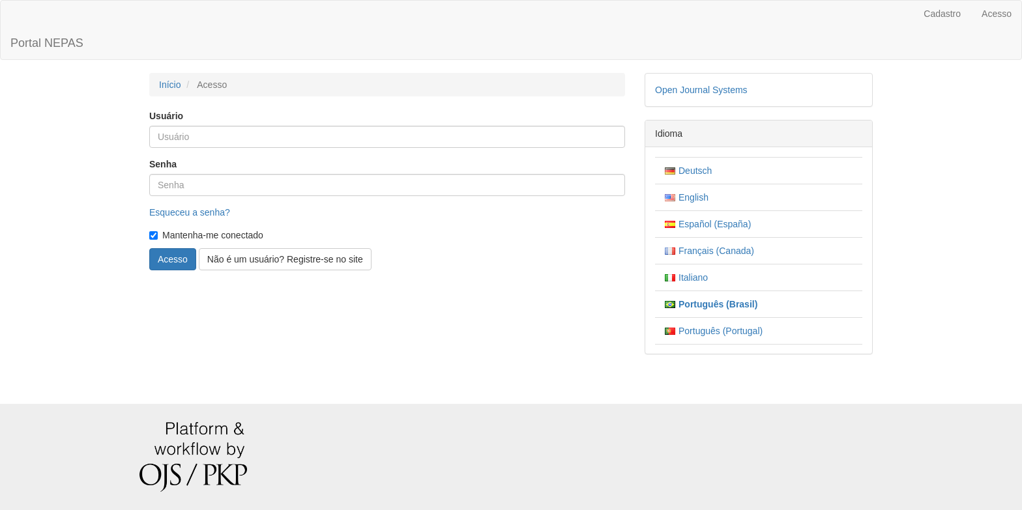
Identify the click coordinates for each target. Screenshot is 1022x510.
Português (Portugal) (721, 331)
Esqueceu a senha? (189, 212)
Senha (163, 164)
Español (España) (715, 224)
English (693, 197)
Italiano (693, 277)
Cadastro (942, 13)
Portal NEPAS (46, 43)
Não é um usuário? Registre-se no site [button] (285, 259)
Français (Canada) (716, 251)
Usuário (166, 116)
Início (170, 84)
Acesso (997, 13)
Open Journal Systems (701, 90)
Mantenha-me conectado (206, 235)
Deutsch (695, 170)
